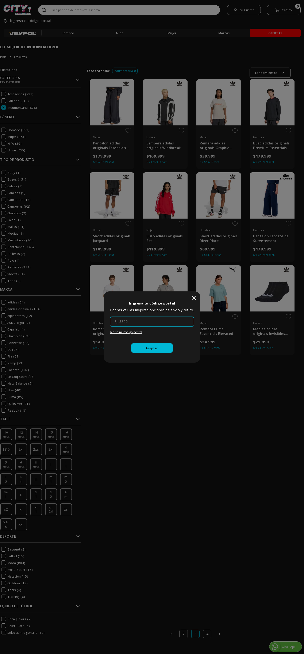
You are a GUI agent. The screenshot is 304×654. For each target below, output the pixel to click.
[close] (194, 298)
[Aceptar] (152, 348)
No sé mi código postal (126, 332)
